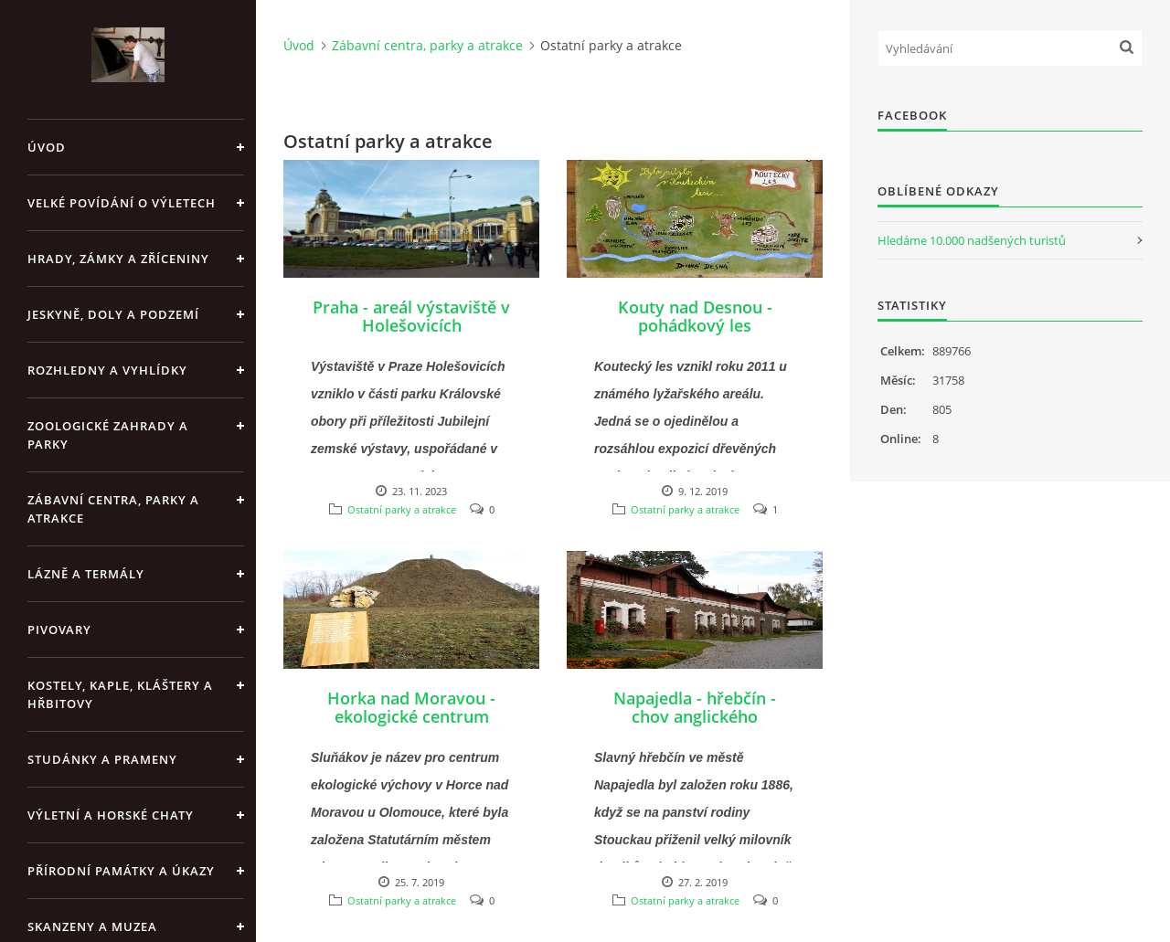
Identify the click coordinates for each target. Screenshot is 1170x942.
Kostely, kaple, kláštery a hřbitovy (120, 694)
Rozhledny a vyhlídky (107, 370)
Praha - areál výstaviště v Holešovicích (411, 316)
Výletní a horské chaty (110, 815)
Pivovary (59, 629)
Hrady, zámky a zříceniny (118, 258)
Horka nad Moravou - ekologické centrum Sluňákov (411, 716)
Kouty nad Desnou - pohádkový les (695, 316)
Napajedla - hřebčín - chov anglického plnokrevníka (694, 716)
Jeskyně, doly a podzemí (113, 314)
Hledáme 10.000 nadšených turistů (972, 240)
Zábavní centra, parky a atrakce (113, 509)
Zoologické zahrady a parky (107, 435)
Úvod (46, 147)
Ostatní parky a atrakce (401, 509)
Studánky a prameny (102, 759)
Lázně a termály (85, 574)
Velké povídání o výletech (121, 203)
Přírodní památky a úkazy (121, 871)
